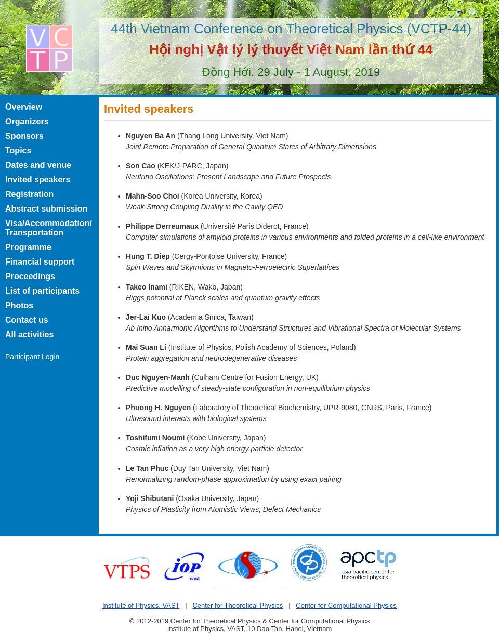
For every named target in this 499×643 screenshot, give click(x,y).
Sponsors (24, 136)
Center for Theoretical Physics (237, 605)
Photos (19, 305)
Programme (28, 247)
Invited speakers (37, 179)
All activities (29, 334)
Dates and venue (38, 165)
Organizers (27, 121)
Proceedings (30, 276)
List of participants (42, 290)
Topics (18, 150)
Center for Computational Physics (346, 605)
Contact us (26, 320)
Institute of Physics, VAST (140, 605)
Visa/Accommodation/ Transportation (48, 228)
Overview (23, 106)
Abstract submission (46, 208)
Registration (29, 194)
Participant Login (32, 356)
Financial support (39, 261)
